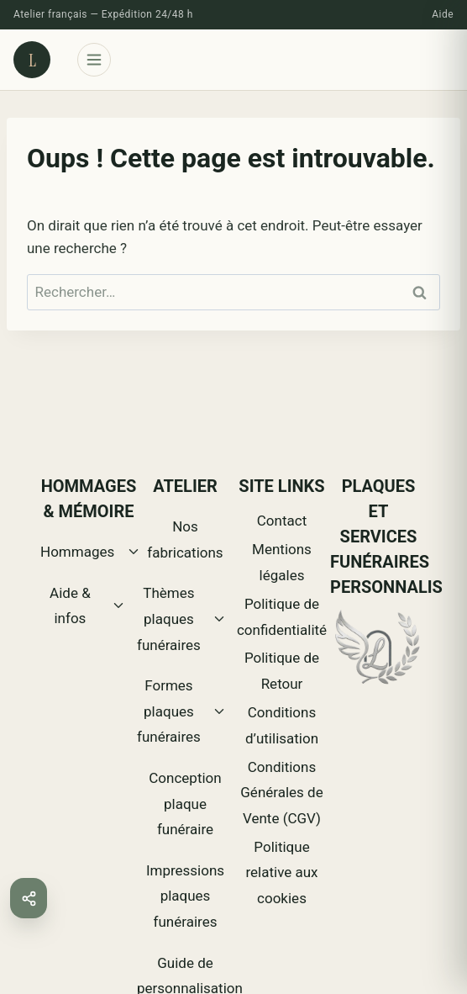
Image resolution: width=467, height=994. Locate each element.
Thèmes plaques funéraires (169, 618)
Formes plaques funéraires (169, 711)
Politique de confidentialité (282, 616)
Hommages (77, 551)
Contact (282, 520)
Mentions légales (282, 562)
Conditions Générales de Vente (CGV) (281, 793)
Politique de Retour (281, 670)
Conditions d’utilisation (281, 725)
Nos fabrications (185, 539)
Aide (443, 14)
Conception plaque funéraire (185, 803)
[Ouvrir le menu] (94, 60)
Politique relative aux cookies (281, 872)
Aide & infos (70, 605)
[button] (28, 898)
